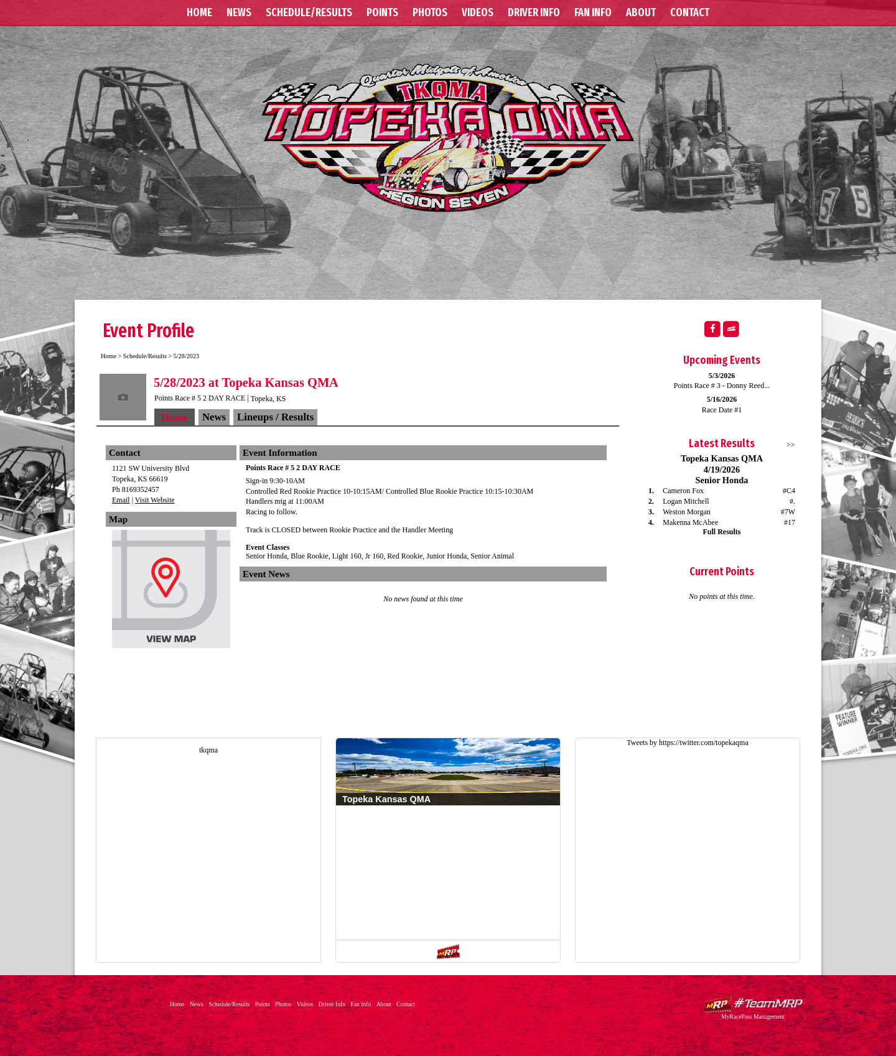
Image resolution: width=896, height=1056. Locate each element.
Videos (477, 12)
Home (199, 12)
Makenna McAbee (690, 522)
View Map (171, 592)
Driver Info (534, 12)
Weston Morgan (686, 511)
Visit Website (155, 500)
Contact (689, 12)
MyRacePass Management (753, 1016)
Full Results (721, 531)
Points (382, 12)
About (641, 12)
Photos (430, 12)
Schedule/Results (309, 12)
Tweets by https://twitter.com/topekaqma (687, 742)
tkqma (208, 750)
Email (121, 500)
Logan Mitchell (686, 501)
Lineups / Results (275, 417)
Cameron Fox (683, 490)
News (238, 12)
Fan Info (593, 12)
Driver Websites (753, 1003)
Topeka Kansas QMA (448, 137)
